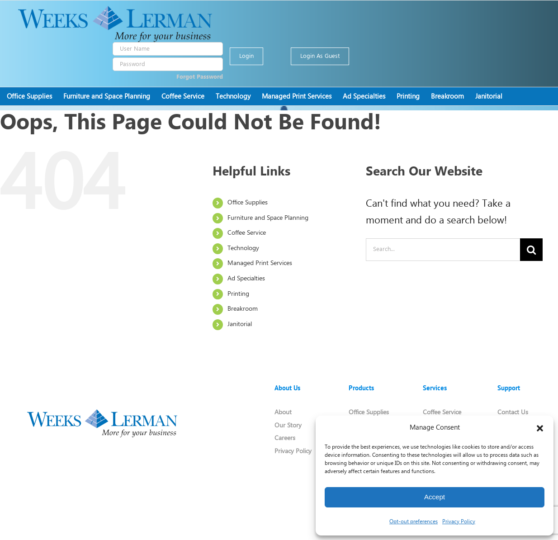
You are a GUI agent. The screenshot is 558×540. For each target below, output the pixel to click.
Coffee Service (246, 233)
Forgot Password (199, 77)
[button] (539, 428)
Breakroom (242, 309)
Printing (238, 294)
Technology (243, 248)
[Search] (531, 249)
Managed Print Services (259, 263)
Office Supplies (247, 203)
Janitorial (239, 324)
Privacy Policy (458, 522)
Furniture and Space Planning (267, 218)
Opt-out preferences (413, 522)
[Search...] (443, 249)
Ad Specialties (246, 279)
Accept (434, 497)
